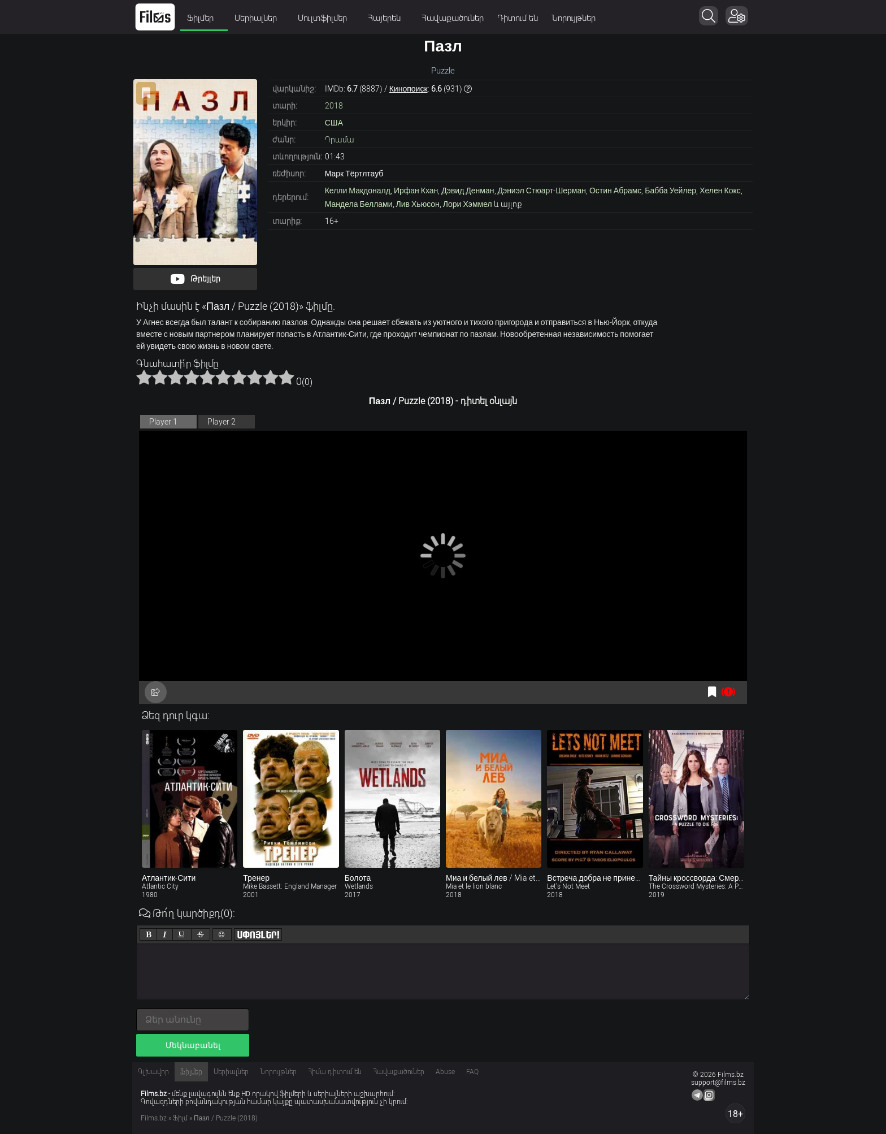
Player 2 (221, 421)
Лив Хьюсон (418, 204)
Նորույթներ (573, 18)
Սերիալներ (259, 18)
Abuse (445, 1072)
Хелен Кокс (720, 190)
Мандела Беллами (359, 204)
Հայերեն (388, 18)
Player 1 (163, 421)
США (334, 122)
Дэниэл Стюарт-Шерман (542, 190)
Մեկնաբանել (193, 1045)
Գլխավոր (153, 1072)
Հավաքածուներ (453, 18)
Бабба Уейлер (670, 190)
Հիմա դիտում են (335, 1072)
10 (286, 377)
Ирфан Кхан (416, 190)
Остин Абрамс (615, 190)
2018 (334, 105)
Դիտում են (517, 18)
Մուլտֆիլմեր (326, 18)
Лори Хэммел (467, 204)
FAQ (472, 1072)
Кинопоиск (408, 88)
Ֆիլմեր (204, 18)
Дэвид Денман (467, 190)
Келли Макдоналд (357, 190)
